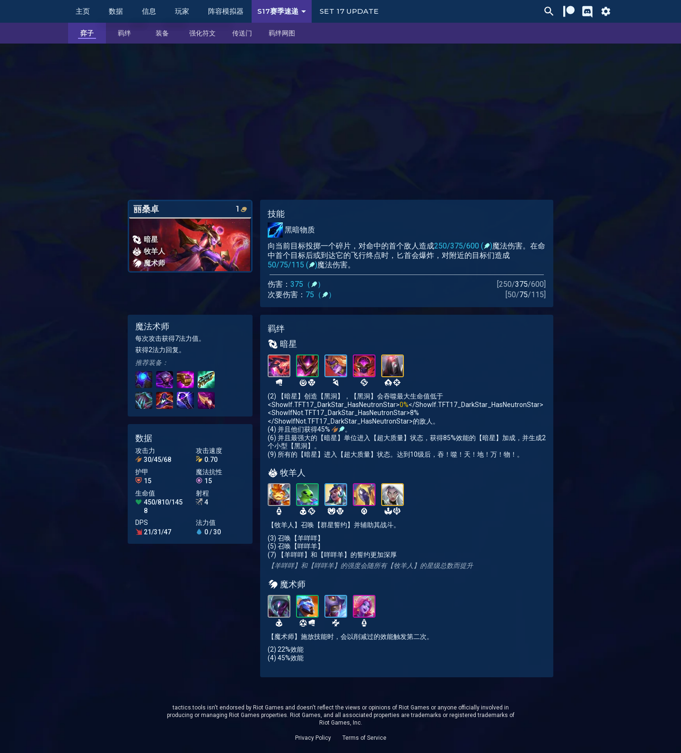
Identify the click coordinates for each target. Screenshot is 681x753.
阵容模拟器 (226, 11)
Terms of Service (364, 738)
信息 (149, 11)
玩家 (182, 11)
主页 (83, 11)
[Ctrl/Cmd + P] (549, 11)
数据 (116, 11)
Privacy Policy (313, 738)
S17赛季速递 (283, 11)
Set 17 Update (349, 11)
